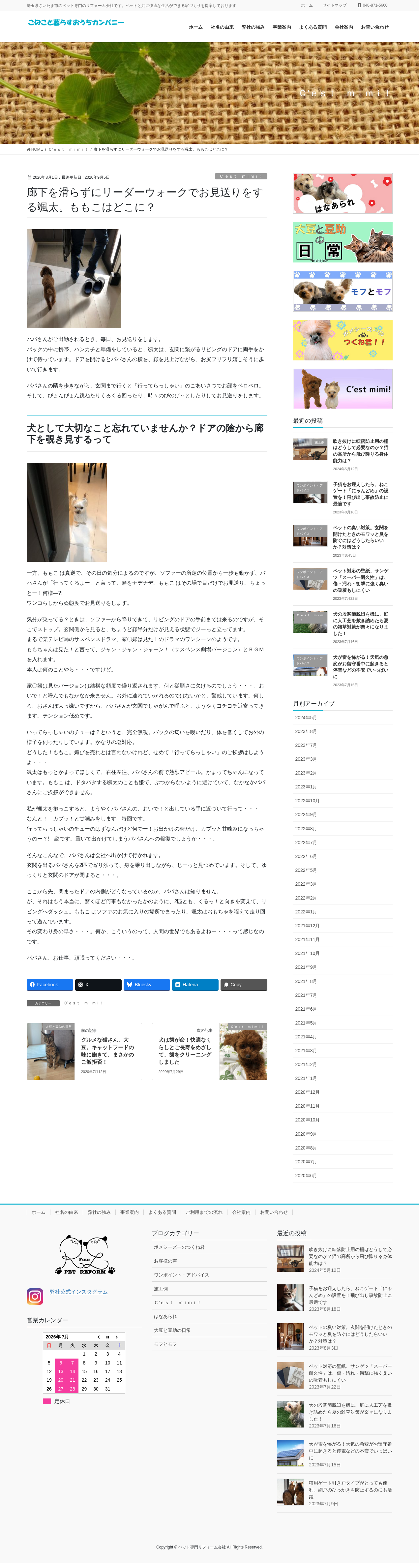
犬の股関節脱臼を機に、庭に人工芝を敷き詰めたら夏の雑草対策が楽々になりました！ (350, 1412)
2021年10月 (307, 953)
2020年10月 (307, 1119)
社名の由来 (66, 1212)
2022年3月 (306, 884)
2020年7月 (306, 1161)
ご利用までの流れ (204, 1212)
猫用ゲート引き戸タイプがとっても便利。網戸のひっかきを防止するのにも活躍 (350, 1489)
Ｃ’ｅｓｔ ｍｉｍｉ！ (241, 176)
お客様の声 (165, 1261)
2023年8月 (306, 731)
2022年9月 (306, 814)
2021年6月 (306, 1009)
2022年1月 (306, 911)
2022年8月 (306, 828)
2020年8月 (306, 1147)
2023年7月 (306, 745)
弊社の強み (99, 1212)
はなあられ (165, 1316)
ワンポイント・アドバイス (181, 1274)
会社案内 (241, 1212)
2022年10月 (307, 800)
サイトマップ (334, 5)
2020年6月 (306, 1175)
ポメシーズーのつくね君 (179, 1247)
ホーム (307, 5)
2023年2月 (306, 773)
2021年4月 (306, 1036)
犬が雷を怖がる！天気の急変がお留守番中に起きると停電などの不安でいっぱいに (350, 1450)
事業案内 (129, 1212)
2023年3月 (306, 759)
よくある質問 (162, 1212)
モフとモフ (165, 1344)
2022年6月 (306, 856)
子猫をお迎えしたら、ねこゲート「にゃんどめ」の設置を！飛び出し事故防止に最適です (350, 1295)
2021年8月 (306, 981)
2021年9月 (306, 967)
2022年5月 (306, 870)
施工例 (161, 1288)
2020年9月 (306, 1134)
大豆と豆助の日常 (172, 1330)
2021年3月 (306, 1050)
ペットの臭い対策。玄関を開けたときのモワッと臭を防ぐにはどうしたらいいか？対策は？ (350, 1334)
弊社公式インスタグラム (79, 1292)
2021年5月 (306, 1023)
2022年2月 (306, 898)
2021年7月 (306, 995)
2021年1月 (306, 1078)
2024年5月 (306, 717)
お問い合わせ (274, 1212)
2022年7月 (306, 842)
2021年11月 (307, 939)
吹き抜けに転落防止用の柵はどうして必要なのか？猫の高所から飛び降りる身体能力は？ (350, 1256)
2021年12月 (307, 925)
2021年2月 (306, 1064)
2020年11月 (307, 1106)
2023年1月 (306, 786)
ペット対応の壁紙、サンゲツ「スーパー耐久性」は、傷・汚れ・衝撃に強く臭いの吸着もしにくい (350, 1373)
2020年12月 (307, 1092)
